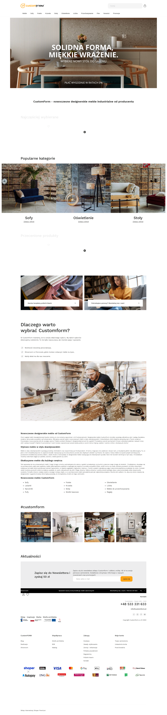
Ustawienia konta (121, 647)
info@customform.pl (138, 611)
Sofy (29, 219)
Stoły (138, 219)
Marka (38, 619)
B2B (53, 647)
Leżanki (28, 488)
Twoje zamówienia (121, 643)
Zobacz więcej (29, 223)
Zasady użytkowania (90, 647)
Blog (22, 643)
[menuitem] (25, 13)
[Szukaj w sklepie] (123, 6)
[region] (83, 53)
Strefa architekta (50, 619)
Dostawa (86, 643)
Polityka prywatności (91, 653)
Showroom (24, 593)
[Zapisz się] (126, 581)
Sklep (23, 619)
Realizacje (24, 647)
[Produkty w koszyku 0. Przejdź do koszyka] (145, 6)
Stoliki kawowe (72, 494)
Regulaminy (87, 657)
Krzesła (69, 488)
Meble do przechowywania (118, 491)
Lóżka (109, 488)
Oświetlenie (83, 219)
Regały (109, 494)
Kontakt (86, 663)
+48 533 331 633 (131, 593)
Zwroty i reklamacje (90, 650)
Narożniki (29, 491)
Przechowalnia (120, 650)
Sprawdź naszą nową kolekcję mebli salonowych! (76, 593)
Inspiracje (31, 619)
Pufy (27, 494)
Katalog (54, 650)
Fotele (68, 485)
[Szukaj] (139, 6)
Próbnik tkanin (89, 660)
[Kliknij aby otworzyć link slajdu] (83, 53)
